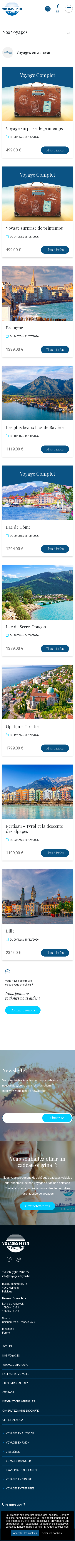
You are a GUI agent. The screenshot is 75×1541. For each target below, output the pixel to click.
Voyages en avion (17, 1443)
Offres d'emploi (12, 1420)
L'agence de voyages (15, 1374)
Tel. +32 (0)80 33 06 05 (15, 1272)
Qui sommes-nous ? (15, 1383)
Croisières (13, 1452)
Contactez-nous (23, 1010)
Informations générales (18, 1402)
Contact (8, 1392)
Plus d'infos (55, 150)
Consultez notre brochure (20, 1411)
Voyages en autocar (20, 1433)
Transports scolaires (21, 1470)
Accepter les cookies (25, 1533)
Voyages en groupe (15, 1365)
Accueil (7, 1346)
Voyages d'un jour (18, 1461)
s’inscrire (57, 1118)
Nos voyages (11, 1356)
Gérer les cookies (51, 1533)
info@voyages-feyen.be (16, 1276)
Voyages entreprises (20, 1489)
